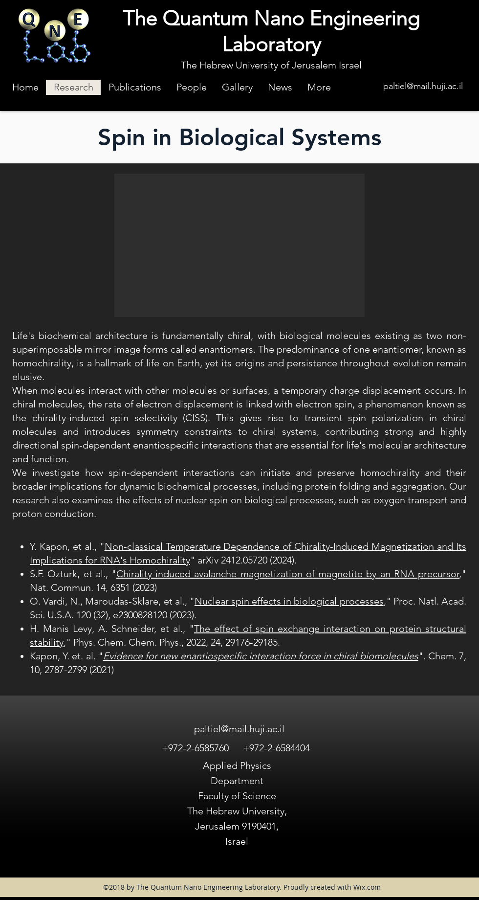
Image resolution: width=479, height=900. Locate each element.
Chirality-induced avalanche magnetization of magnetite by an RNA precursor (287, 574)
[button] (239, 245)
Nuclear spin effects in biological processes (289, 601)
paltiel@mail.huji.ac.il (423, 86)
